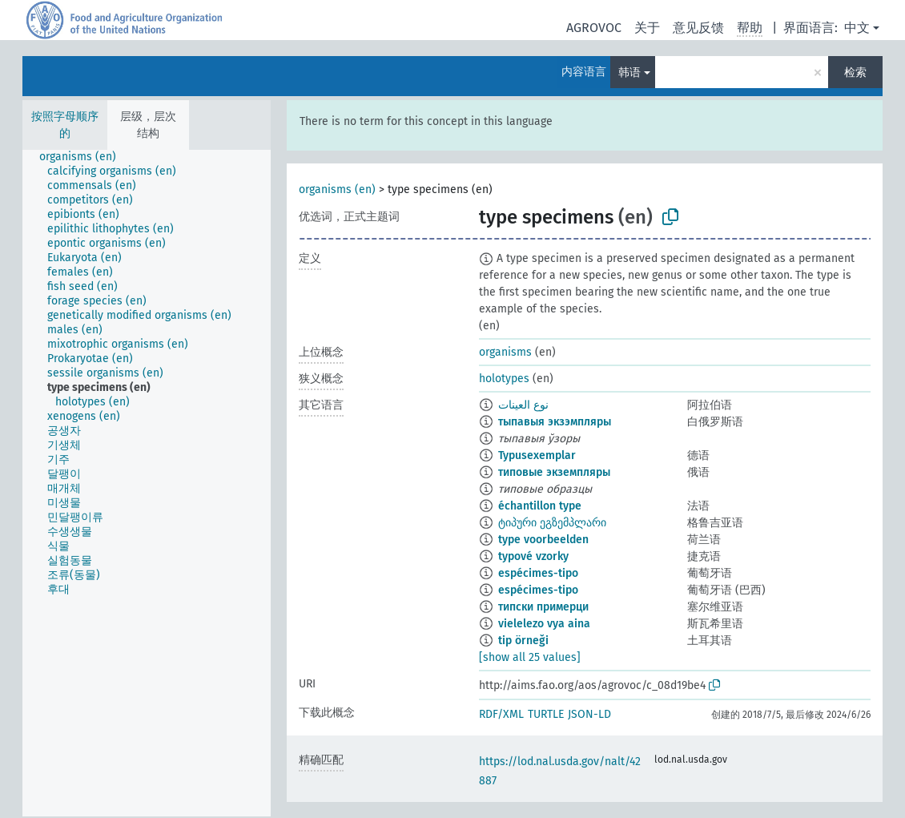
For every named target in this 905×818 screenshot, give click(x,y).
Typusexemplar (537, 455)
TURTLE (546, 714)
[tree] (146, 483)
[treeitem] (84, 157)
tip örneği (523, 640)
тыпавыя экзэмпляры (554, 422)
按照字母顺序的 (65, 125)
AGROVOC (593, 27)
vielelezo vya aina (544, 624)
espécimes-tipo (538, 573)
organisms (505, 352)
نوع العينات (523, 405)
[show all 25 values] (530, 657)
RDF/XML (501, 714)
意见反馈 (698, 27)
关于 (647, 27)
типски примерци (543, 607)
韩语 (629, 72)
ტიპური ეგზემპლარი (552, 523)
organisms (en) (337, 189)
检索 (855, 72)
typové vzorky (533, 556)
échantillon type (539, 506)
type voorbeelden (543, 539)
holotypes (504, 378)
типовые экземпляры (554, 472)
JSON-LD (589, 714)
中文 (857, 27)
